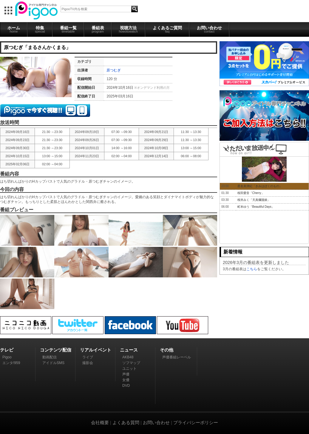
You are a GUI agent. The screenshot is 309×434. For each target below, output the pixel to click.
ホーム (13, 29)
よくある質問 (125, 422)
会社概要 (100, 422)
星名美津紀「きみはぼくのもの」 (259, 186)
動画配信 (49, 357)
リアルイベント (95, 349)
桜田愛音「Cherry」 (250, 193)
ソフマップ (131, 363)
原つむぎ (113, 70)
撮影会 (87, 363)
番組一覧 (68, 29)
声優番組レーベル (176, 357)
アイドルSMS (53, 363)
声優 (125, 374)
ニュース (129, 349)
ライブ (87, 357)
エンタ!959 (11, 363)
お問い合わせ (209, 29)
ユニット (129, 368)
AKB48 (127, 357)
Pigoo (7, 357)
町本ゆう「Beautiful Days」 (255, 206)
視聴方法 (128, 29)
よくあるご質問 (167, 29)
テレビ (6, 349)
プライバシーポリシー (195, 422)
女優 (125, 380)
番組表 (98, 29)
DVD (126, 385)
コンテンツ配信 (55, 349)
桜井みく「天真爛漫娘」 (253, 199)
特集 (40, 29)
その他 (166, 349)
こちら (251, 269)
